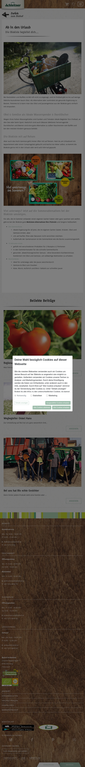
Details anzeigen (22, 403)
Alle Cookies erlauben (61, 407)
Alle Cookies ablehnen (42, 407)
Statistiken (37, 395)
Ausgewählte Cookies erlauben (57, 403)
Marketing (53, 395)
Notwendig (21, 395)
